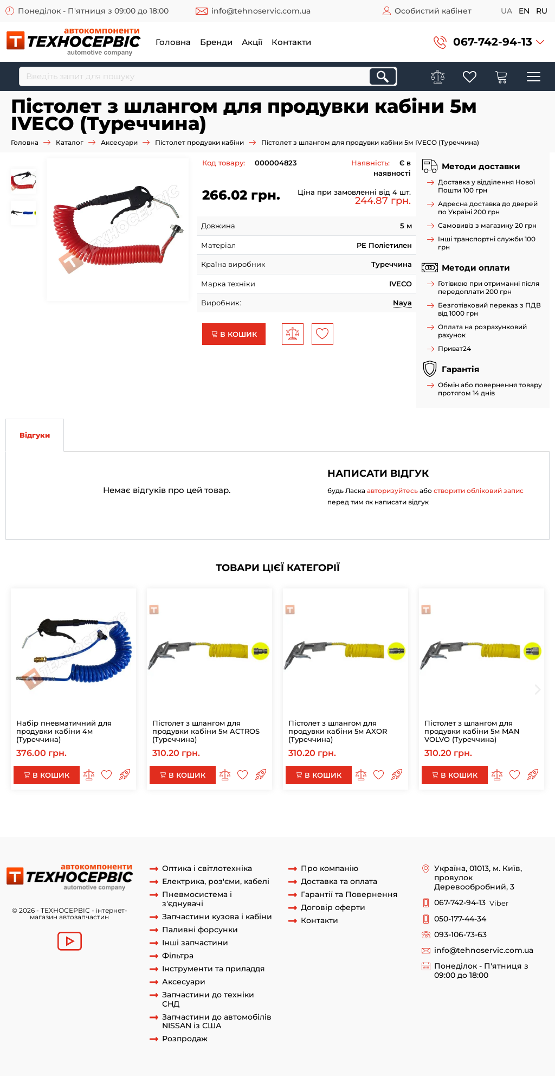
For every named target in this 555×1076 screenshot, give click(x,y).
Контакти (291, 42)
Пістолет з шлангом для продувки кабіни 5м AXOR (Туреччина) (337, 731)
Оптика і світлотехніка (207, 868)
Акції (252, 42)
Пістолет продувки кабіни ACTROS (377, 816)
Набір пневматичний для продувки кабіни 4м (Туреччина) (64, 731)
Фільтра (177, 955)
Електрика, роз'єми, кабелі (215, 881)
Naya (402, 302)
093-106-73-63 (460, 934)
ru (541, 11)
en (524, 11)
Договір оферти (333, 907)
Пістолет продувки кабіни (199, 142)
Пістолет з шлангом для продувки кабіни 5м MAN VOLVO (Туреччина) (472, 731)
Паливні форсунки (200, 929)
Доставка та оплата (339, 881)
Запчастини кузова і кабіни (217, 916)
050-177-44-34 (460, 919)
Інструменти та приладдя (213, 968)
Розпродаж (185, 1038)
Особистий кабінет (433, 11)
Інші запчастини (195, 942)
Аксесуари (119, 142)
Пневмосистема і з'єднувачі (197, 899)
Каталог (69, 142)
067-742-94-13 (492, 41)
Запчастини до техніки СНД (208, 999)
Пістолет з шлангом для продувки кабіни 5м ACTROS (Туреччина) (206, 731)
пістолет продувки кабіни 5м (82, 826)
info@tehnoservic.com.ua (261, 11)
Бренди (216, 42)
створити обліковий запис (479, 490)
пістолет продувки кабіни (70, 816)
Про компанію (329, 868)
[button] (489, 42)
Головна (173, 42)
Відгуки (35, 435)
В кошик (234, 334)
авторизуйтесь (392, 490)
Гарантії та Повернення (349, 894)
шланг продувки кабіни (165, 816)
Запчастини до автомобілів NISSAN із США (217, 1022)
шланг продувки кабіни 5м (261, 816)
